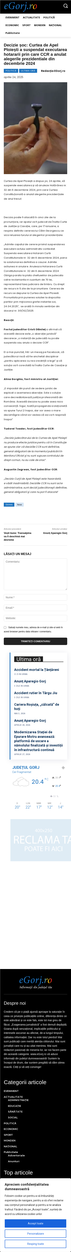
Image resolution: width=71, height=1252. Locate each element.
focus (19, 505)
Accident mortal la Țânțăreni (36, 670)
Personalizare (35, 1233)
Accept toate (35, 1223)
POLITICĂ (11, 71)
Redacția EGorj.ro (53, 71)
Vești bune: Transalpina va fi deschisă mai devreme (17, 536)
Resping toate (35, 1243)
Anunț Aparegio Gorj (55, 533)
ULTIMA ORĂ (28, 71)
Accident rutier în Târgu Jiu (35, 693)
